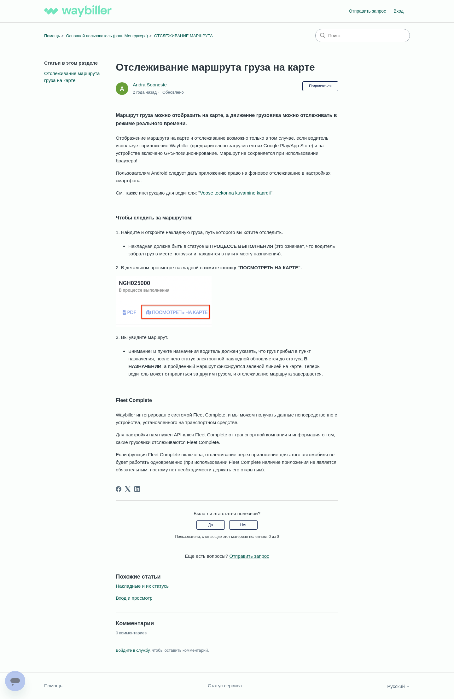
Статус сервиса (225, 685)
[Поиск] (363, 35)
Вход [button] (398, 11)
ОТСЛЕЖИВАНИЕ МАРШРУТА (183, 35)
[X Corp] (128, 489)
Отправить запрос (367, 11)
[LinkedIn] (137, 489)
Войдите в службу (132, 650)
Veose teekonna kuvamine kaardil (235, 192)
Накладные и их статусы (143, 586)
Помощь (52, 35)
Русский (398, 686)
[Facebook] (118, 489)
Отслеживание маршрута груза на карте (72, 77)
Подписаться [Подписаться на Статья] (320, 86)
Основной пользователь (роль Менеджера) (107, 35)
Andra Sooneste (150, 84)
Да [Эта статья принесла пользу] (210, 525)
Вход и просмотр (134, 598)
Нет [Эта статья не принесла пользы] (243, 525)
